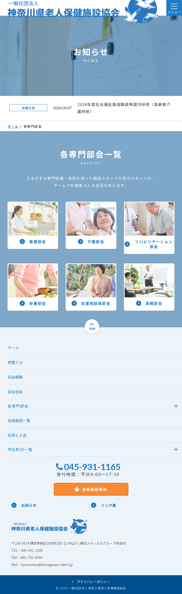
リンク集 (103, 505)
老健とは (15, 362)
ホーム (13, 126)
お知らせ (23, 505)
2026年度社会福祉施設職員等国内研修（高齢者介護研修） (124, 107)
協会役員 (15, 391)
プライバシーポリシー (91, 581)
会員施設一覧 (19, 420)
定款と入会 (17, 435)
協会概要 (15, 377)
